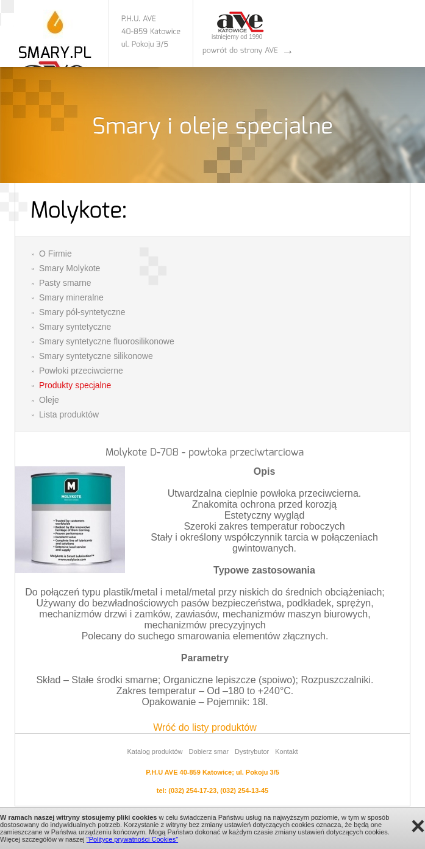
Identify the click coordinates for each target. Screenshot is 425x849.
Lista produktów (69, 414)
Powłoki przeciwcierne (81, 370)
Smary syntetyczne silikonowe (96, 356)
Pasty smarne (65, 283)
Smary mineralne (71, 297)
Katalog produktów (154, 751)
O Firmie (55, 253)
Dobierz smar (209, 751)
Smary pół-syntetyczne (82, 312)
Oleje (49, 400)
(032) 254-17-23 (192, 790)
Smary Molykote (69, 268)
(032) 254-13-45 (244, 790)
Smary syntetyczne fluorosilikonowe (106, 341)
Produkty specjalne (75, 385)
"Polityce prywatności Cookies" (132, 839)
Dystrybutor (252, 751)
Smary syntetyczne (75, 327)
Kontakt (286, 751)
